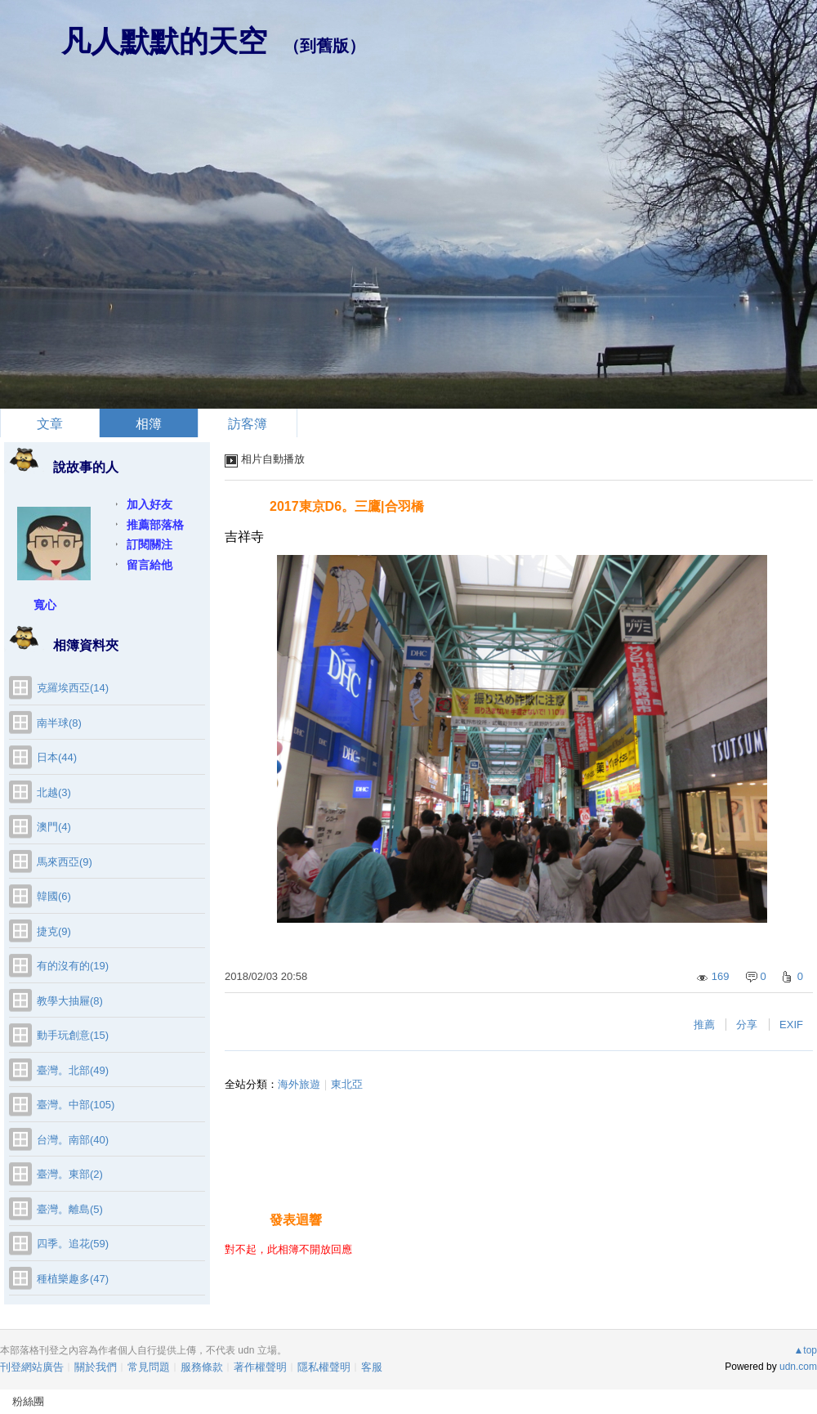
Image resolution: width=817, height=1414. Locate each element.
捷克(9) (54, 931)
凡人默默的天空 (164, 41)
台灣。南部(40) (73, 1140)
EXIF (791, 1024)
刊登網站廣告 (32, 1367)
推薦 (704, 1024)
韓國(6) (54, 896)
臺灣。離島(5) (70, 1209)
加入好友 (149, 504)
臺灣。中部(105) (75, 1105)
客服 (371, 1367)
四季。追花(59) (73, 1243)
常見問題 (148, 1367)
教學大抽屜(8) (70, 1001)
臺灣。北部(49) (73, 1070)
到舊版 (324, 46)
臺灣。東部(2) (70, 1174)
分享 (746, 1024)
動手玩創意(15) (73, 1035)
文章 (50, 424)
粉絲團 (28, 1401)
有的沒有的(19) (73, 966)
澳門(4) (54, 827)
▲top (805, 1350)
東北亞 (347, 1084)
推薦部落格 (155, 524)
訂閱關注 (149, 544)
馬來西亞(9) (64, 862)
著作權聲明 (260, 1367)
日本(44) (57, 757)
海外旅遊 (299, 1084)
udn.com (798, 1366)
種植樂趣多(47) (73, 1279)
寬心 (44, 604)
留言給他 (149, 564)
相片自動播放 (273, 459)
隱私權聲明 (323, 1367)
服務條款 (202, 1367)
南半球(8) (59, 723)
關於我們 (95, 1367)
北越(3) (54, 792)
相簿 (149, 424)
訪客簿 (247, 424)
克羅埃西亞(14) (73, 688)
